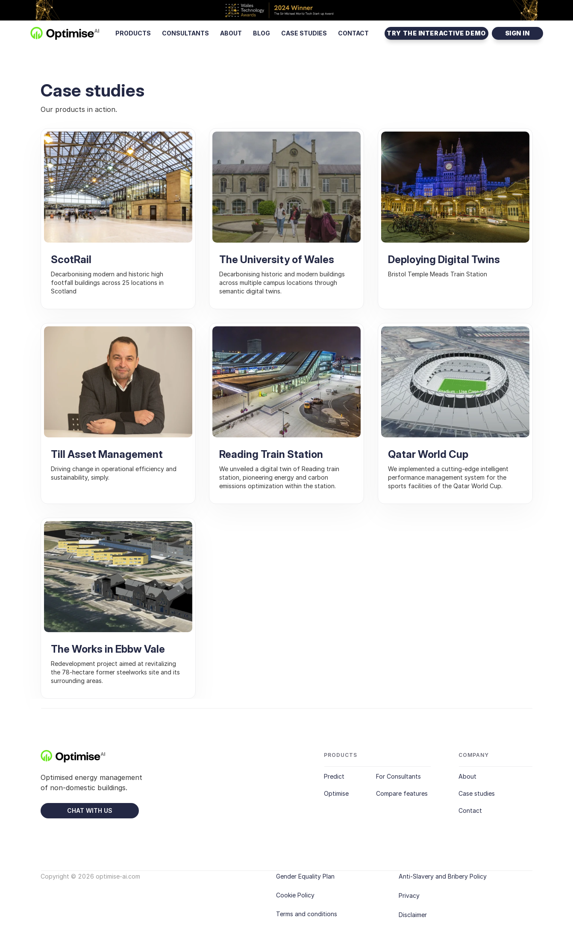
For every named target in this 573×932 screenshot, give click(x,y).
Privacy (409, 895)
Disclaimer (413, 914)
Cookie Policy (295, 895)
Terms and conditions (306, 913)
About (467, 776)
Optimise (336, 793)
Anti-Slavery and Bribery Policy (443, 876)
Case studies (476, 793)
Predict (334, 776)
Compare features (402, 793)
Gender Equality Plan (305, 876)
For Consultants (398, 776)
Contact (470, 811)
